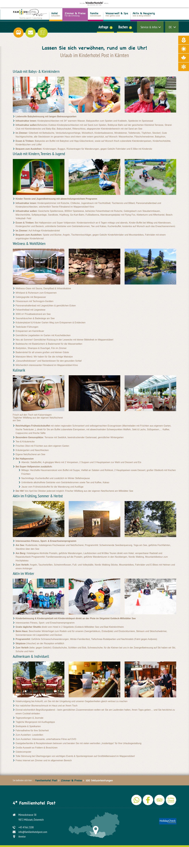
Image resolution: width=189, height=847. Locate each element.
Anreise (22, 836)
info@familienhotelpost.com (32, 832)
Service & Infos (149, 27)
